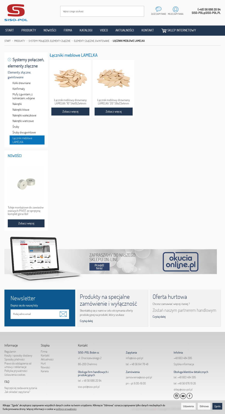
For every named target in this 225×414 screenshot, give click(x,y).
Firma (68, 30)
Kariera (45, 371)
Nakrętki (17, 104)
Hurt (43, 363)
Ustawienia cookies (14, 374)
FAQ (6, 382)
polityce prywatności (66, 409)
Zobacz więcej (70, 111)
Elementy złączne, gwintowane (19, 74)
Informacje (11, 345)
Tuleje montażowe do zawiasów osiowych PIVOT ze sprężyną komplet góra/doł (26, 211)
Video (104, 30)
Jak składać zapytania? (17, 392)
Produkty (28, 30)
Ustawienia (188, 406)
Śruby (16, 126)
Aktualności (124, 30)
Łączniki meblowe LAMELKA (22, 140)
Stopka (45, 345)
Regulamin (10, 351)
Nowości (50, 30)
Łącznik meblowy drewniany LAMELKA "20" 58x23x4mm (113, 101)
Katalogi (86, 30)
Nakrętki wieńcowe (23, 121)
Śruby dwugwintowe (24, 132)
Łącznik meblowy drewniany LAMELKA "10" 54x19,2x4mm (70, 101)
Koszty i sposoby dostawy (18, 355)
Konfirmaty (19, 89)
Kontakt (148, 30)
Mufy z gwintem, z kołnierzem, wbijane (24, 96)
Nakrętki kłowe (21, 109)
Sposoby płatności (14, 359)
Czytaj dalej (86, 321)
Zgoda (217, 406)
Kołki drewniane (21, 83)
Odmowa (204, 406)
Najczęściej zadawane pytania (20, 388)
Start (9, 30)
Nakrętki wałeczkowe (24, 115)
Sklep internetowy (178, 30)
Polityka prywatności (15, 371)
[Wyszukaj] (137, 11)
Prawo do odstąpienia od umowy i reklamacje (17, 365)
